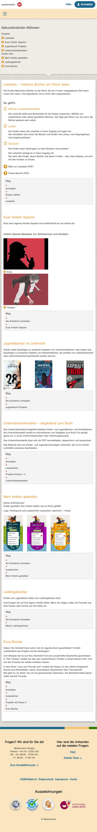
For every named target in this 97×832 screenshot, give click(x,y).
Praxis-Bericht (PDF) (18, 173)
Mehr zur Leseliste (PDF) (20, 166)
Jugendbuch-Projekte (15, 46)
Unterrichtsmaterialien (16, 50)
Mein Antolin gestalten (16, 58)
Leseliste (9, 38)
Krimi (9, 272)
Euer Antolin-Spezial (15, 42)
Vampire (11, 307)
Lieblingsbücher (13, 62)
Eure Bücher (11, 66)
